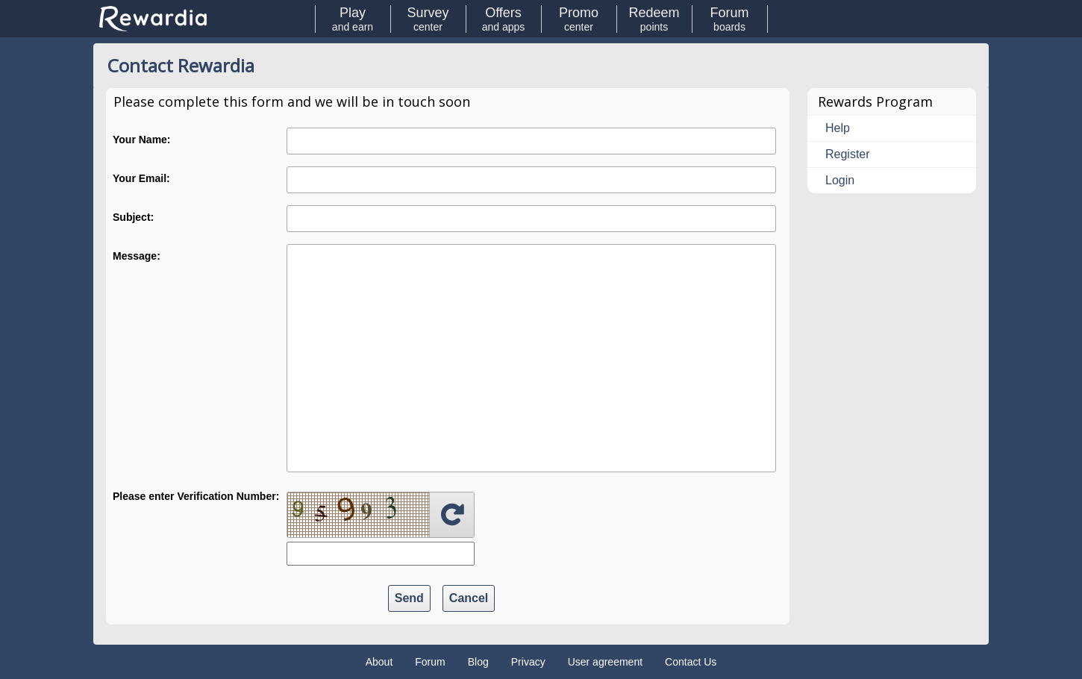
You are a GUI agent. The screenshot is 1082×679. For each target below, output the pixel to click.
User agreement (605, 662)
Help (837, 128)
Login (839, 180)
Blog (478, 662)
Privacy (528, 662)
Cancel (468, 598)
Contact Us (690, 662)
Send (409, 598)
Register (847, 154)
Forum (430, 662)
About (379, 662)
